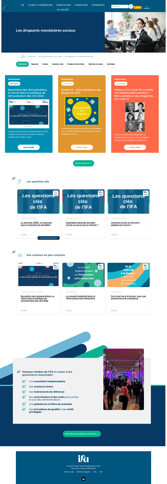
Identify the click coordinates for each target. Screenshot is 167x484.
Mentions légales (83, 472)
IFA (22, 5)
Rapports (34, 64)
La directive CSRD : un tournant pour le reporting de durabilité (36, 224)
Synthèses (111, 64)
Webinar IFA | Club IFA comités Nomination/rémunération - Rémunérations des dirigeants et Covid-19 (133, 94)
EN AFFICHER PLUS (82, 163)
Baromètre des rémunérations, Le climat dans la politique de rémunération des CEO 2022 (37, 298)
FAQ (101, 472)
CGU (95, 472)
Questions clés (57, 64)
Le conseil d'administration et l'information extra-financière (80, 297)
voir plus (24, 234)
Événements (98, 5)
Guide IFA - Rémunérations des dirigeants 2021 (81, 91)
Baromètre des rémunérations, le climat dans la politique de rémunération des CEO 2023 (27, 93)
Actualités (63, 9)
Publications (63, 5)
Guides (45, 64)
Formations (81, 5)
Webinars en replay (95, 64)
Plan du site (69, 472)
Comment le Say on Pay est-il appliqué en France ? (125, 224)
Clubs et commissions (40, 5)
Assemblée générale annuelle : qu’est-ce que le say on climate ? (82, 224)
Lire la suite (28, 147)
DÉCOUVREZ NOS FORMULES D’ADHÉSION (80, 434)
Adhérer (137, 7)
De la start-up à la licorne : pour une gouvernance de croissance (128, 297)
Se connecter (147, 7)
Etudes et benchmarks (75, 64)
